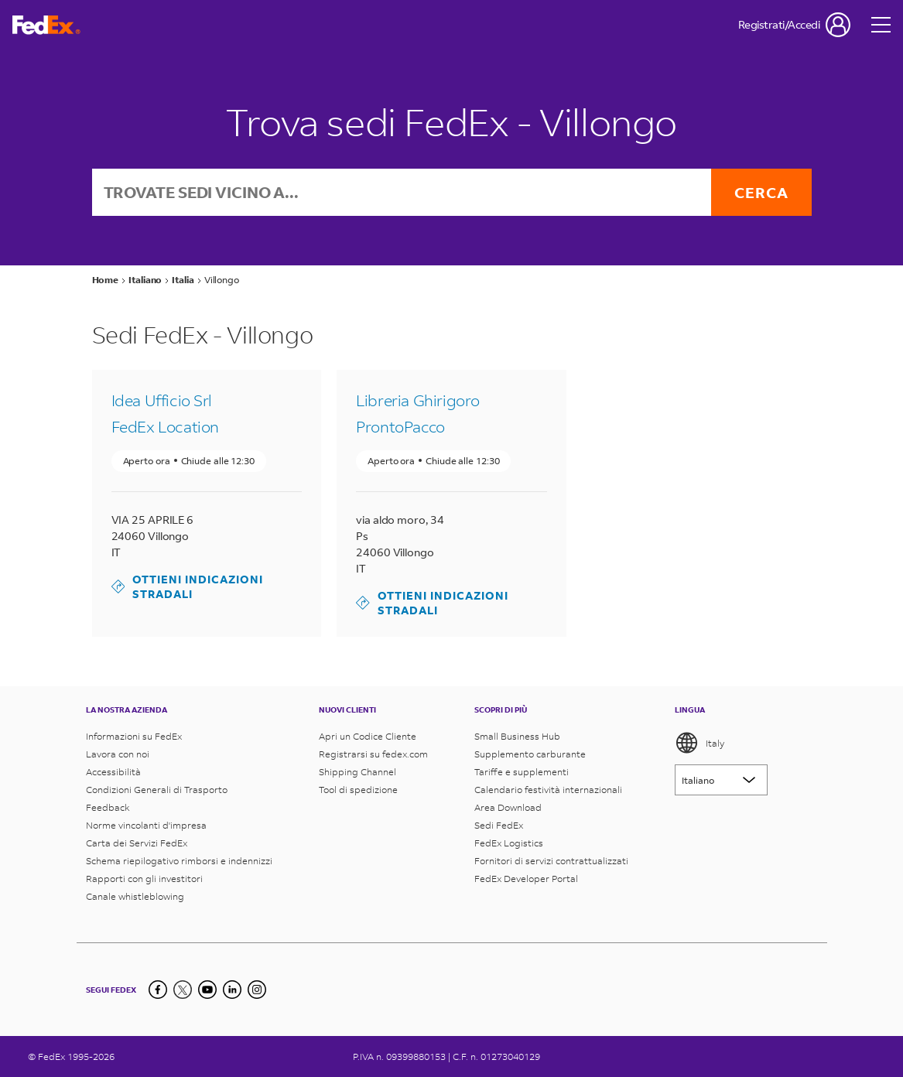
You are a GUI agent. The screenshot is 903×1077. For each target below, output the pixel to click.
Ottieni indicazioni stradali (187, 586)
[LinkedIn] (232, 989)
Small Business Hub (517, 736)
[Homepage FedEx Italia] (46, 25)
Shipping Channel (357, 772)
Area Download (508, 807)
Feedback (108, 807)
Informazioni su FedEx (134, 736)
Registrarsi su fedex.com (373, 754)
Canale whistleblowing (135, 896)
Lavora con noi (117, 754)
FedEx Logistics (508, 843)
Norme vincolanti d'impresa (146, 825)
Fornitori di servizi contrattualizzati (551, 861)
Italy (699, 742)
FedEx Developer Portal (526, 878)
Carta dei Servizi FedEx (136, 843)
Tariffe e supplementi (521, 772)
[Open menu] (881, 25)
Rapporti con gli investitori (144, 878)
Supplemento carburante (530, 754)
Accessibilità (113, 772)
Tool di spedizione (358, 789)
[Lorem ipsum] (721, 779)
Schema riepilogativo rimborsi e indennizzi (179, 861)
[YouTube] (207, 989)
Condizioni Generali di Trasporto (156, 789)
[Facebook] (158, 989)
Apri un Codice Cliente (367, 736)
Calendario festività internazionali (548, 789)
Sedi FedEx (498, 825)
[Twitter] (182, 989)
